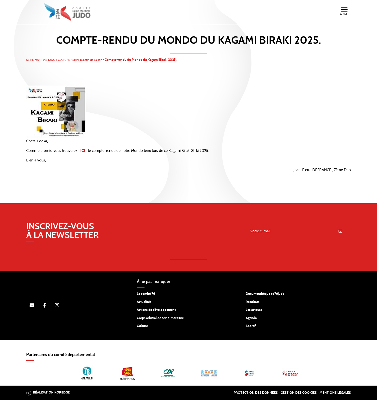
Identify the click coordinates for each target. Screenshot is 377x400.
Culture (142, 326)
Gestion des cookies (299, 392)
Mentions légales (335, 392)
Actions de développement (156, 310)
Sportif (251, 326)
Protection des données (256, 392)
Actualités (144, 302)
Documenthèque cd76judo (265, 293)
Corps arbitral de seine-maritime (160, 318)
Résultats (252, 302)
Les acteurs (254, 310)
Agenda (251, 318)
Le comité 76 (146, 293)
